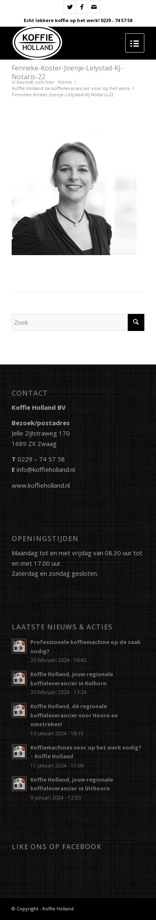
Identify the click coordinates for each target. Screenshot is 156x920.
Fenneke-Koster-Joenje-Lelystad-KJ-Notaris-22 (67, 72)
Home (65, 82)
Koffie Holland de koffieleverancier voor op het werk (71, 88)
